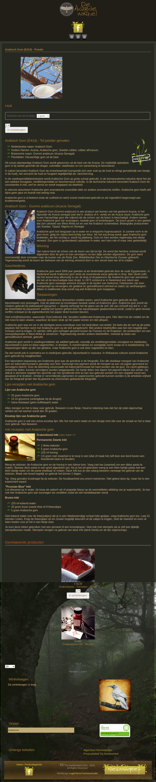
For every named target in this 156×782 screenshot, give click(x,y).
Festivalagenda (33, 764)
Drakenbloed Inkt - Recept (78, 644)
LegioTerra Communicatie (83, 773)
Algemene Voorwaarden (97, 750)
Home (19, 764)
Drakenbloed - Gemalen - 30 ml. (78, 586)
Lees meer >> (67, 434)
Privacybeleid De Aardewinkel (101, 753)
